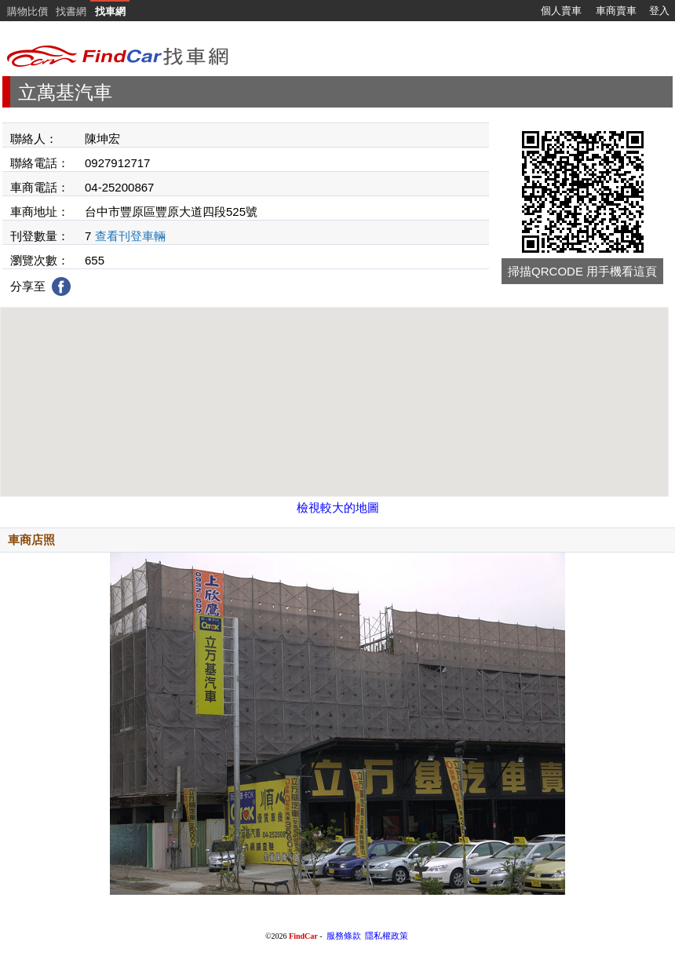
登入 (659, 10)
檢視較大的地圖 (338, 507)
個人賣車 (561, 10)
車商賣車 (616, 10)
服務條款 (344, 936)
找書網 (71, 11)
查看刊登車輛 (130, 236)
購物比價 (27, 11)
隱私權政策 (386, 936)
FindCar (303, 936)
